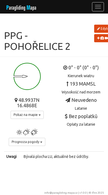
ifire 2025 (98, 192)
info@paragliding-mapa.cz (61, 192)
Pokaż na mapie (27, 114)
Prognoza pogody (27, 142)
